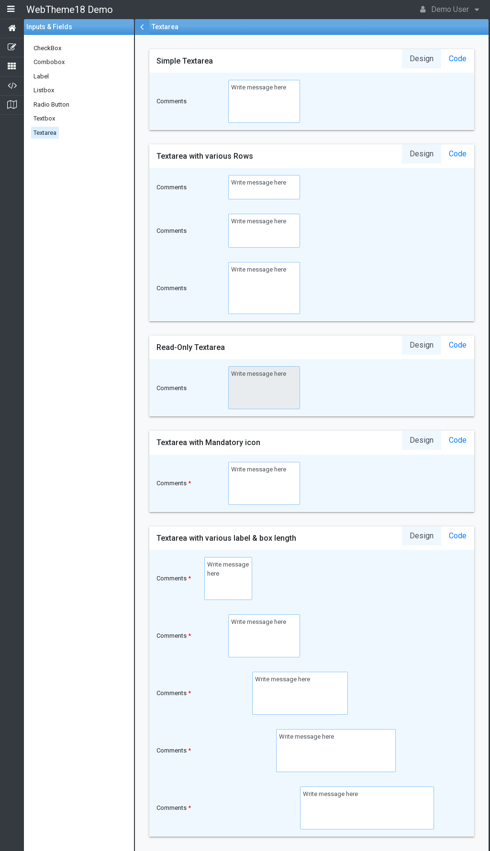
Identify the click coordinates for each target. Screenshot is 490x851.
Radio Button (51, 104)
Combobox (49, 61)
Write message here (264, 101)
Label (41, 76)
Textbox (44, 118)
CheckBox (47, 48)
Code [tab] (458, 58)
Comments (171, 101)
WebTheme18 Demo (69, 9)
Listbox (43, 90)
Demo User (449, 9)
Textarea (44, 132)
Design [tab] (422, 58)
